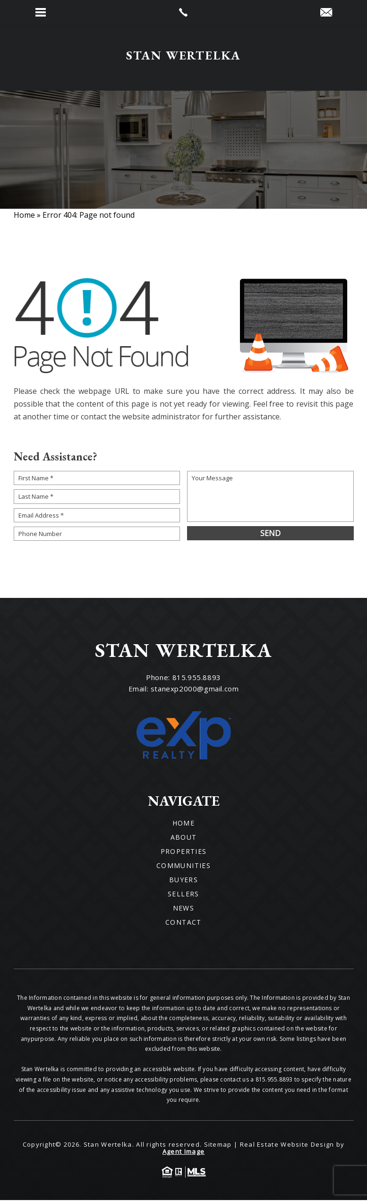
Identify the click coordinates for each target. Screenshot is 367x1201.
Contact (183, 923)
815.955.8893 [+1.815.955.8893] (196, 678)
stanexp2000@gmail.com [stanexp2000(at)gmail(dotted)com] (195, 689)
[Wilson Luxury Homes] (183, 58)
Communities (183, 866)
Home (183, 824)
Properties (184, 852)
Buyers (183, 880)
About (184, 838)
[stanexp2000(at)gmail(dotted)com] (326, 12)
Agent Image (183, 1152)
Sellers (183, 895)
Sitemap (218, 1145)
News (184, 909)
